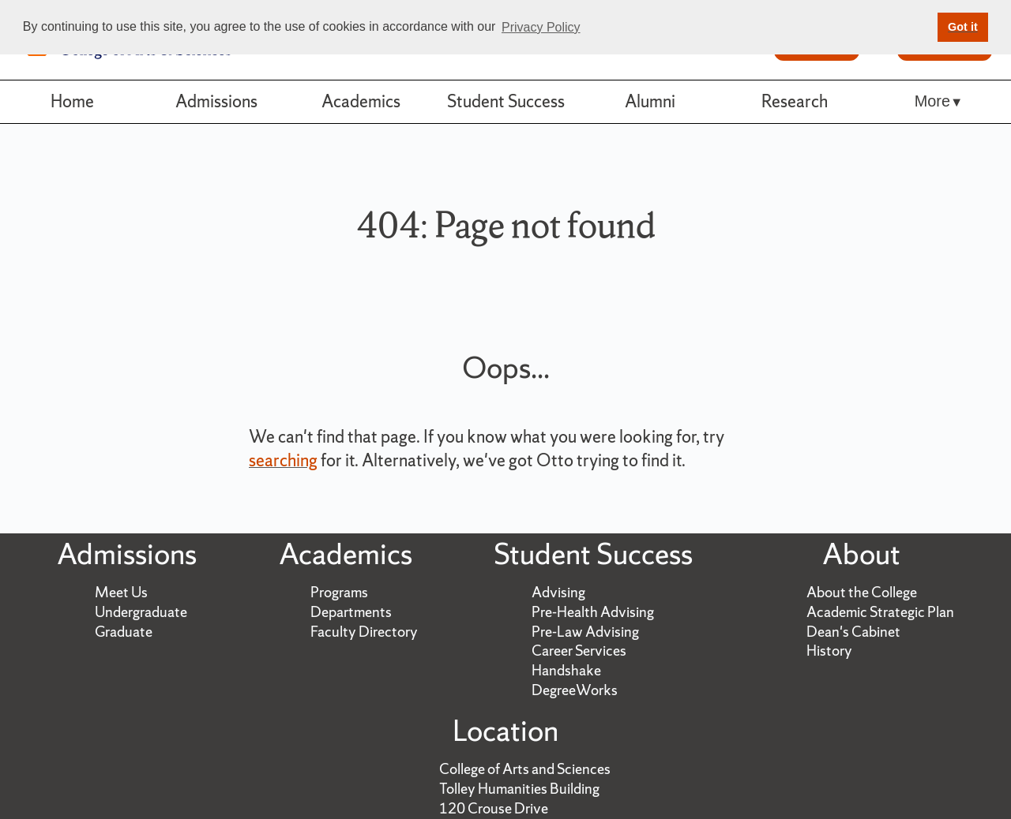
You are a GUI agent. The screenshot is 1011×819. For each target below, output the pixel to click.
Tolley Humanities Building (519, 789)
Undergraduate (141, 612)
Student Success (506, 101)
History (829, 650)
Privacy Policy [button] (541, 27)
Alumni (650, 101)
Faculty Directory (364, 632)
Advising (558, 592)
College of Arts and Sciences (525, 769)
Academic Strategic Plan (880, 612)
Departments (351, 612)
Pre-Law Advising (585, 632)
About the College (861, 592)
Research (794, 101)
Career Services (579, 650)
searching (283, 460)
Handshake (566, 670)
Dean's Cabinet (853, 632)
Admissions (216, 101)
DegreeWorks (575, 690)
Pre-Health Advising (593, 612)
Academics (360, 101)
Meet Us (121, 592)
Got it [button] (963, 27)
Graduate (123, 632)
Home (72, 101)
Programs (339, 592)
